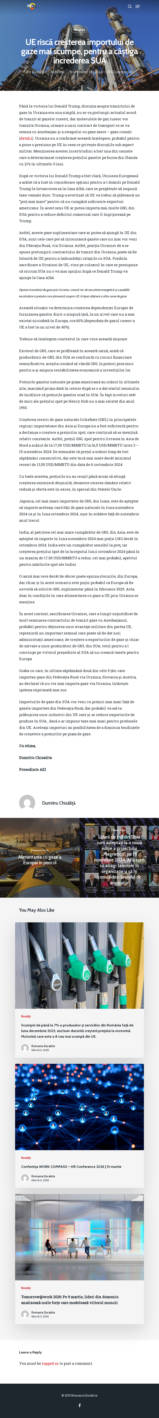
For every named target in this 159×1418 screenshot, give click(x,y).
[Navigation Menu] (137, 6)
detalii (26, 138)
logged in (50, 1363)
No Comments (120, 71)
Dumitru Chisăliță (48, 71)
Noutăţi (79, 30)
